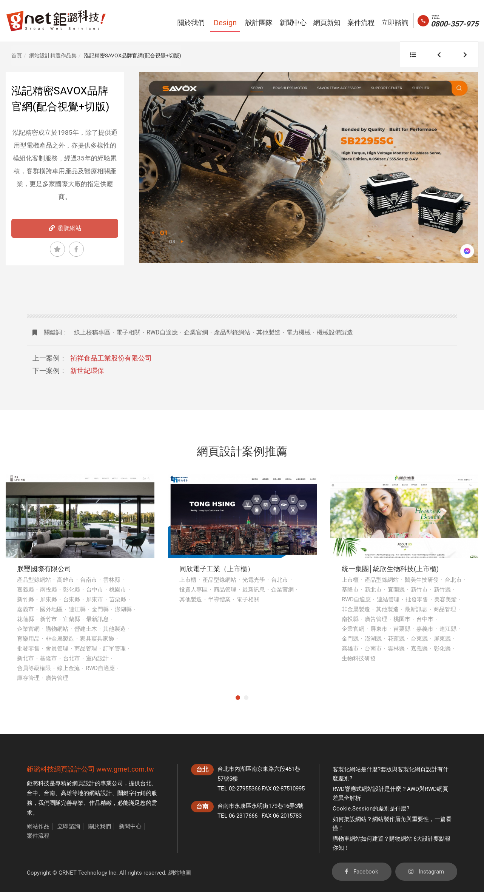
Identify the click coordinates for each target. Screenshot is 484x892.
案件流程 (38, 835)
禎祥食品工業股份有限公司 (111, 358)
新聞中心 (130, 826)
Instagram (426, 871)
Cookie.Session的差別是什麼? (371, 808)
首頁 (16, 55)
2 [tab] (246, 697)
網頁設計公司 (74, 769)
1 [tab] (238, 697)
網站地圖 (179, 872)
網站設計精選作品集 (53, 55)
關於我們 (99, 826)
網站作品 (38, 826)
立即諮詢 (68, 826)
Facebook (361, 871)
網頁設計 (83, 783)
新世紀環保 (87, 370)
